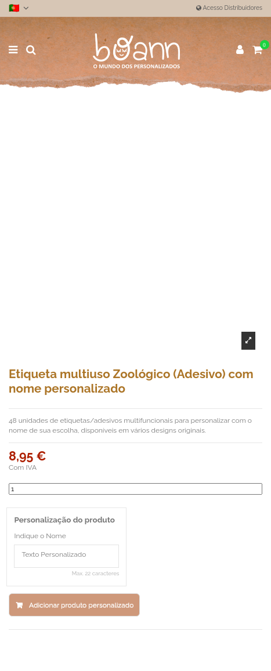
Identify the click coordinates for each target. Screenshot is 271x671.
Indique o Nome (40, 536)
